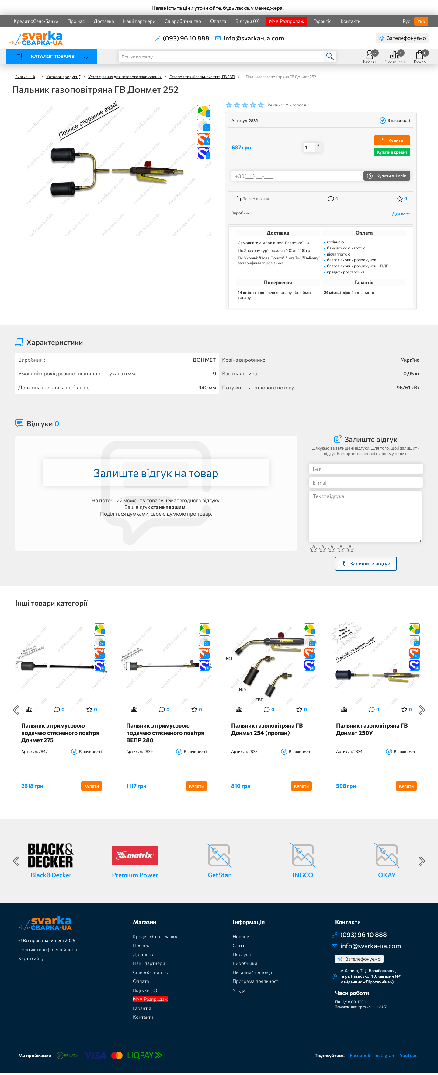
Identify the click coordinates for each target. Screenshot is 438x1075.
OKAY (387, 876)
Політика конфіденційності (47, 950)
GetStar (219, 876)
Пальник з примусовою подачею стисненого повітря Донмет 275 (60, 734)
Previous (16, 711)
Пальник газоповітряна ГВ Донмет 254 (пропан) (267, 730)
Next (422, 711)
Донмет (401, 213)
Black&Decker (51, 876)
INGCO (303, 876)
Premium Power (135, 876)
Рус (406, 21)
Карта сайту (31, 959)
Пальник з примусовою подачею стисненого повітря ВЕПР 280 (165, 734)
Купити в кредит (392, 152)
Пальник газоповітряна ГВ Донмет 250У (372, 730)
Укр (421, 21)
